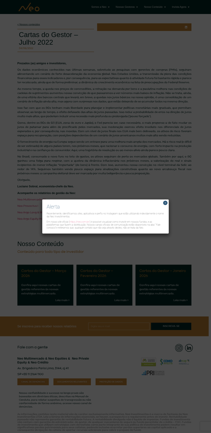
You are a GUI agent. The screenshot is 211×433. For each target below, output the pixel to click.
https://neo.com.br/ (80, 221)
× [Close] (165, 203)
